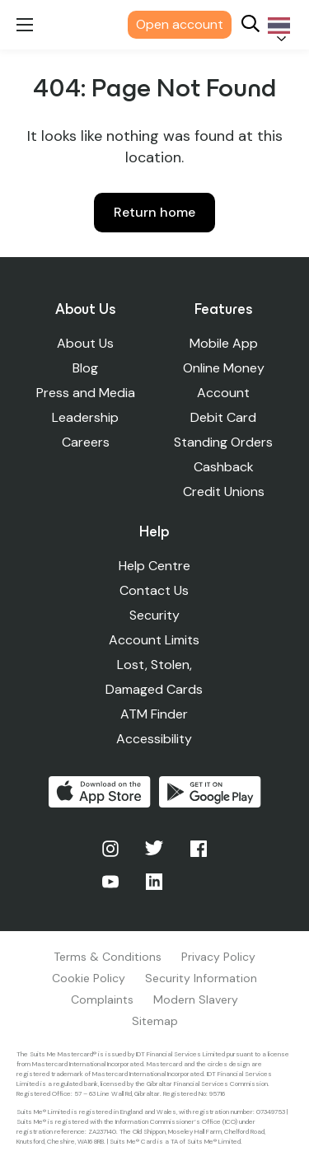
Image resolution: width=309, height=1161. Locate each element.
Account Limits (154, 639)
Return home (154, 212)
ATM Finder (154, 714)
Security (154, 615)
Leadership (85, 417)
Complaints (102, 999)
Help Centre (154, 565)
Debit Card (223, 417)
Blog (85, 368)
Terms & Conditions (108, 956)
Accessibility (154, 738)
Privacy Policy (218, 956)
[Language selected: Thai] (276, 25)
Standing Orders (223, 442)
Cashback (224, 466)
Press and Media (85, 392)
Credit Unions (224, 491)
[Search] (250, 25)
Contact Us (154, 590)
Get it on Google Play (210, 792)
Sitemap (155, 1021)
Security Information (201, 978)
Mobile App (224, 343)
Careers (86, 442)
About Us (85, 343)
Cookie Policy (88, 978)
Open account (179, 24)
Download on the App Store (100, 792)
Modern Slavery (195, 999)
